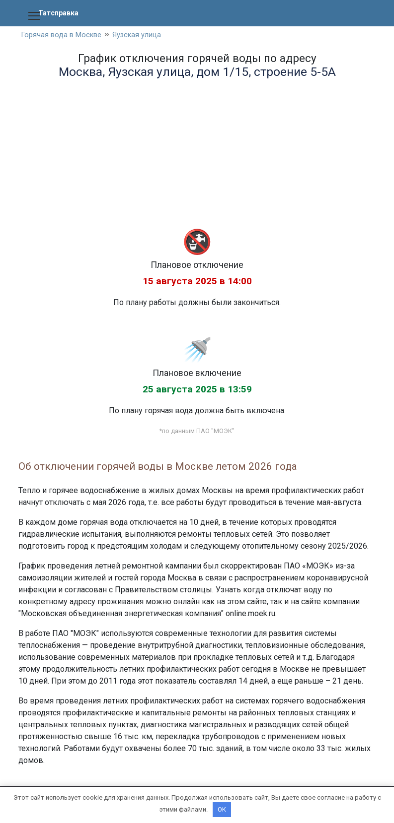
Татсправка (60, 12)
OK (222, 809)
